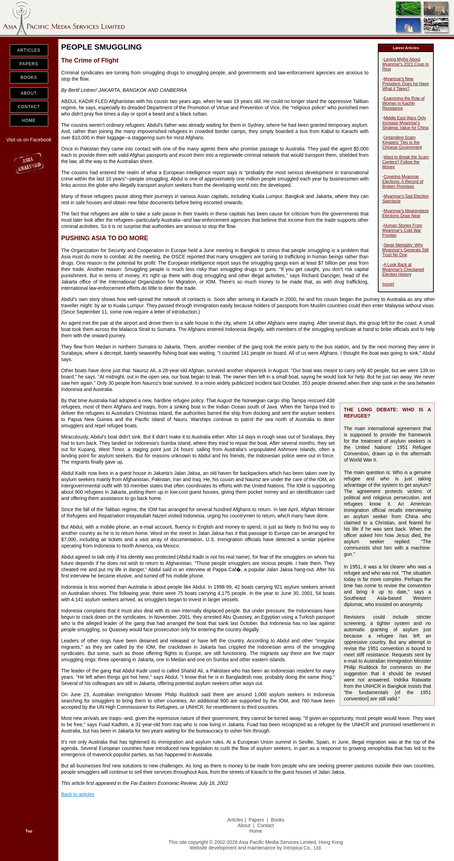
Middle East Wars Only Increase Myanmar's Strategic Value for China (405, 123)
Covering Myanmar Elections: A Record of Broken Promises (402, 181)
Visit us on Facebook (29, 139)
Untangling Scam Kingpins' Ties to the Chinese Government (402, 142)
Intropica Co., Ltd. (302, 848)
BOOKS (29, 77)
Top (28, 831)
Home (255, 831)
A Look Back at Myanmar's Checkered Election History (403, 269)
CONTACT (28, 106)
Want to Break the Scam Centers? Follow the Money (405, 162)
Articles (235, 820)
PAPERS (29, 63)
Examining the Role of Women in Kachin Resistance (403, 103)
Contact (265, 825)
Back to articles (77, 794)
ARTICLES (28, 50)
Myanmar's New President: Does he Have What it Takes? (405, 83)
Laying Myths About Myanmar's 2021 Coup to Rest (405, 64)
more (388, 284)
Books (277, 820)
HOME (29, 120)
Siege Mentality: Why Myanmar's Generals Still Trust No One (405, 250)
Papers (256, 820)
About (243, 825)
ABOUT (29, 93)
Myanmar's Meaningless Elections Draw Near (405, 213)
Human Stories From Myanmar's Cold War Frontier (402, 230)
